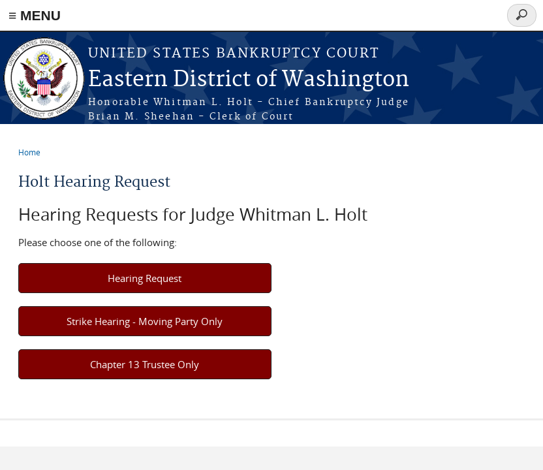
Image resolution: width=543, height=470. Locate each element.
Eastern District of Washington (248, 80)
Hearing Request (144, 278)
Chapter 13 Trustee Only (144, 364)
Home (29, 152)
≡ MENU (34, 15)
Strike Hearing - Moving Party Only (145, 321)
